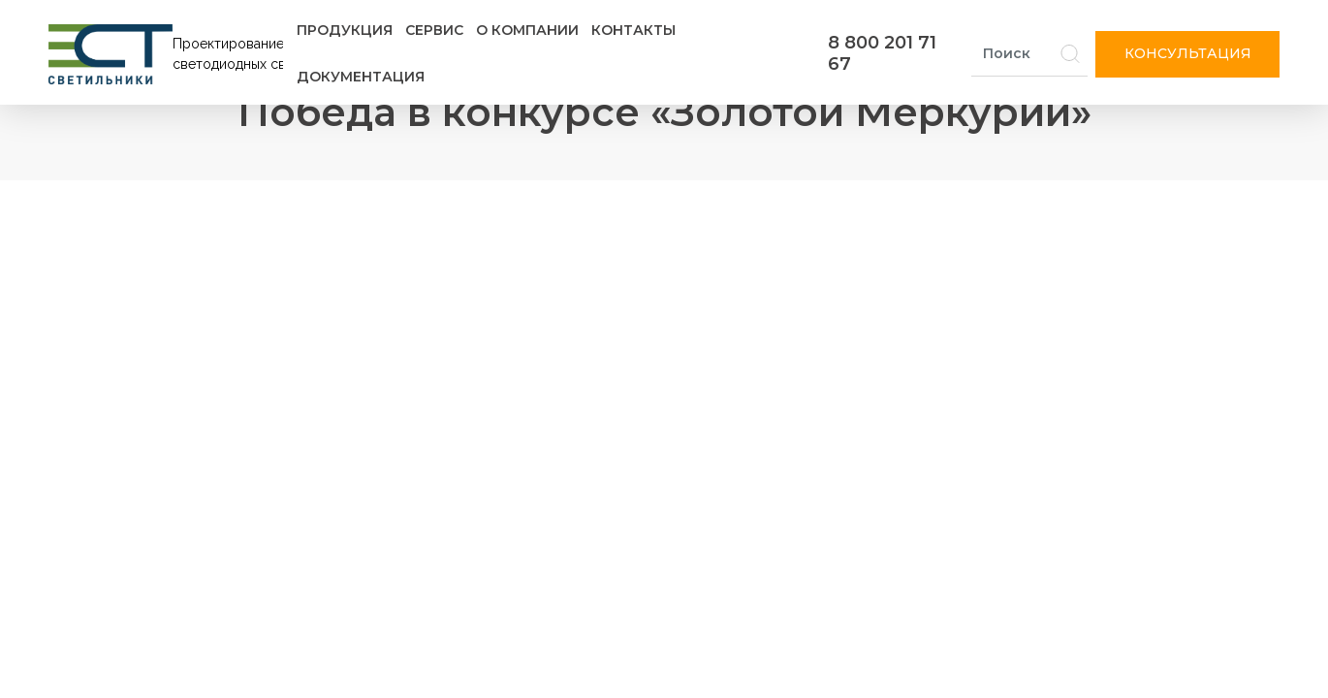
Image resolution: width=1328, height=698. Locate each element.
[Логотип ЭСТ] (169, 54)
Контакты (633, 30)
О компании (527, 30)
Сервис (434, 30)
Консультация (1187, 53)
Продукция (345, 30)
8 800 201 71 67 (882, 53)
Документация (361, 76)
